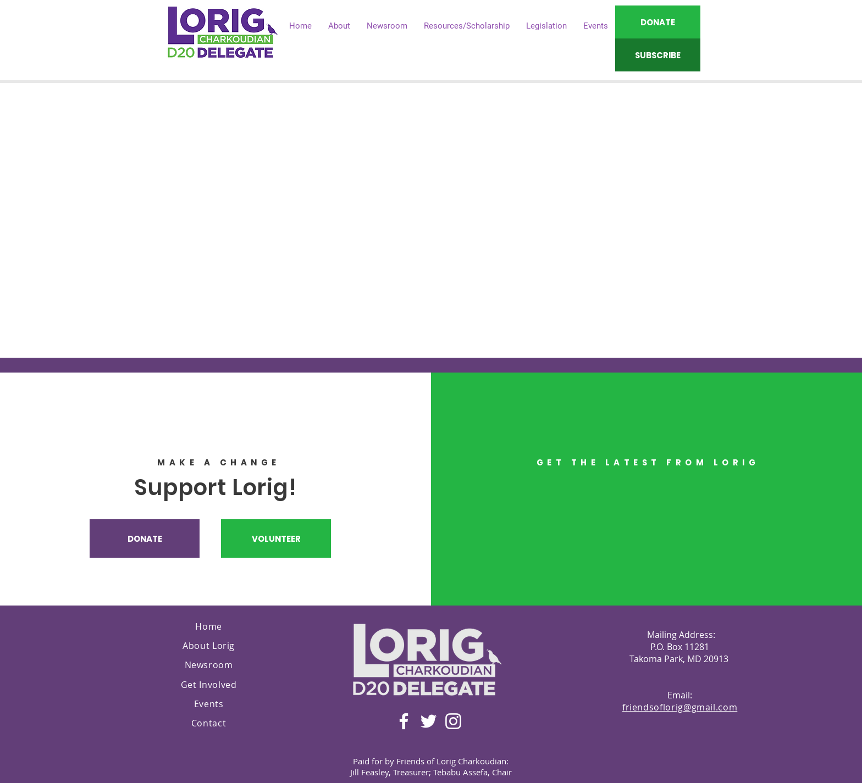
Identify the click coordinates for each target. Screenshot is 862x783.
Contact (208, 723)
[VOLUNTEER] (276, 538)
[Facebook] (404, 721)
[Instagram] (453, 721)
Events (209, 704)
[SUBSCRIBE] (657, 54)
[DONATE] (657, 21)
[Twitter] (428, 721)
